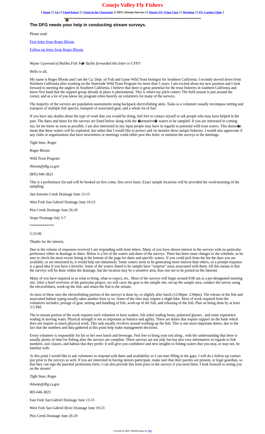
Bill (150, 430)
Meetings (189, 12)
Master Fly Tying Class (164, 12)
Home (47, 12)
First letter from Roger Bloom (52, 42)
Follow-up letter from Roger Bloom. (57, 50)
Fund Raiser (71, 12)
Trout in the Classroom (98, 12)
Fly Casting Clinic (210, 12)
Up (57, 12)
